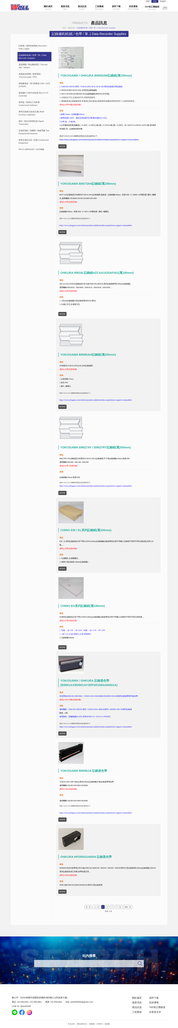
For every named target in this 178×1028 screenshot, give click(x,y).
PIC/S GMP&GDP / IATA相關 (31, 149)
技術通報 (133, 7)
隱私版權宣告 (82, 1024)
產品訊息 (82, 7)
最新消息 (65, 7)
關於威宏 (48, 7)
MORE (62, 146)
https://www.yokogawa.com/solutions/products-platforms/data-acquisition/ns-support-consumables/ (99, 140)
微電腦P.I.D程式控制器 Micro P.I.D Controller (33, 94)
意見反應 (71, 1024)
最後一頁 (128, 907)
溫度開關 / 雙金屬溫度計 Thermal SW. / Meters (33, 66)
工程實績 (99, 7)
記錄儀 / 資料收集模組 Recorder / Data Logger (33, 47)
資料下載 (116, 7)
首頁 (64, 28)
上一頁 (96, 907)
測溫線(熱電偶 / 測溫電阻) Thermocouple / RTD (30, 75)
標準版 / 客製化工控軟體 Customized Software (29, 103)
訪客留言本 (155, 1012)
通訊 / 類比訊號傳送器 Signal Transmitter (31, 122)
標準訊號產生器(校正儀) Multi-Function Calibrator (32, 113)
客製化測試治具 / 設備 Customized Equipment (34, 141)
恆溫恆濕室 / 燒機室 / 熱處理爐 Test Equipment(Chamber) (34, 132)
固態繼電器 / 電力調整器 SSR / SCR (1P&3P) (34, 85)
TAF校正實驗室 (152, 8)
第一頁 (88, 907)
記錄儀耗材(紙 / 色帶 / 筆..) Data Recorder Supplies (96, 28)
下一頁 (118, 907)
